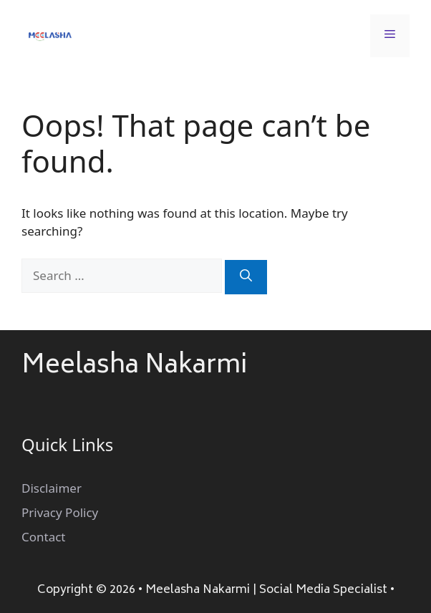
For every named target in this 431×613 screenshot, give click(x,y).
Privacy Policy (59, 512)
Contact (43, 536)
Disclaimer (51, 488)
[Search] (246, 277)
